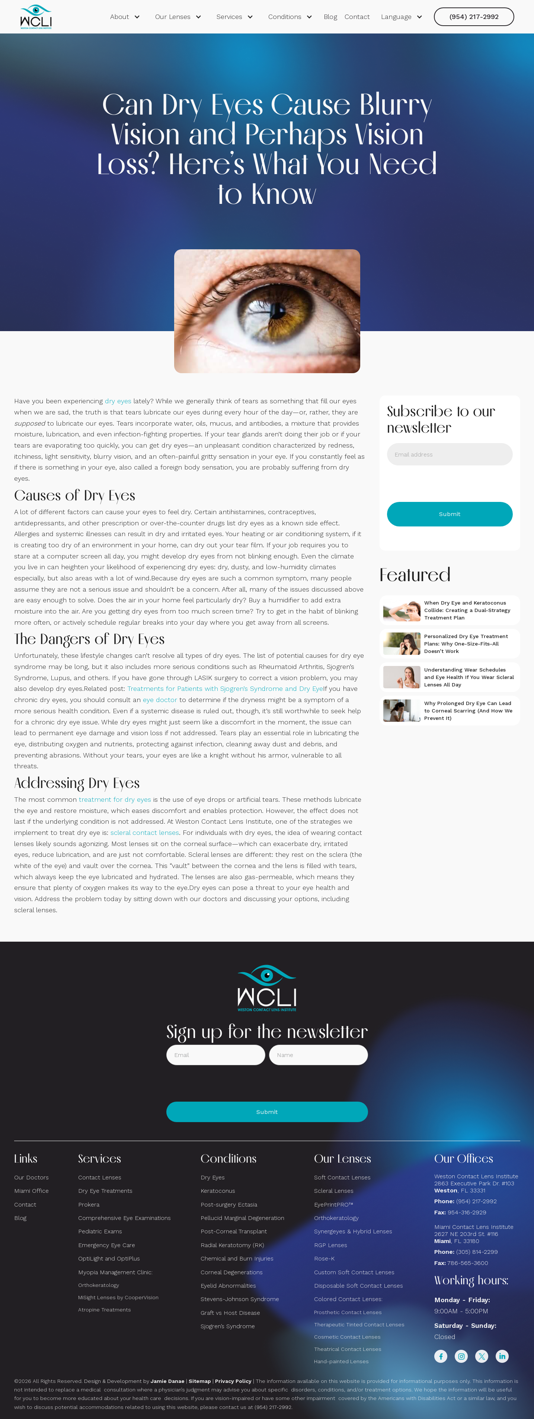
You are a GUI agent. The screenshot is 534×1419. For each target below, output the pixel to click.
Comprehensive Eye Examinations (124, 1217)
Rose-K (324, 1258)
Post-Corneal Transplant (234, 1231)
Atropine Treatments (104, 1310)
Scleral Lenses (334, 1190)
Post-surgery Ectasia (229, 1204)
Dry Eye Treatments (105, 1190)
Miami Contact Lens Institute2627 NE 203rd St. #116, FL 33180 (474, 1234)
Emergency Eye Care (106, 1245)
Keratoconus (218, 1190)
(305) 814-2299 (477, 1251)
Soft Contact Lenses (342, 1177)
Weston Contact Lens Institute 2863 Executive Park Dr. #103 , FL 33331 (477, 1183)
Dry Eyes (213, 1177)
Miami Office (31, 1190)
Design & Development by (134, 1381)
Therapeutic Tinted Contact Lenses (359, 1324)
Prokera (88, 1204)
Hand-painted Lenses (341, 1361)
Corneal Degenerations (232, 1272)
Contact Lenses (99, 1177)
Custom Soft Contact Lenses (354, 1272)
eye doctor (160, 700)
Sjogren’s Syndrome (228, 1326)
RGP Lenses (330, 1245)
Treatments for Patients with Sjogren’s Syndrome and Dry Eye (225, 688)
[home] (36, 17)
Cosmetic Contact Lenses (347, 1337)
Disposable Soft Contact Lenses (358, 1285)
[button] (125, 16)
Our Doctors (31, 1177)
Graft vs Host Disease (230, 1312)
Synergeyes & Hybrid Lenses (353, 1231)
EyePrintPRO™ (333, 1204)
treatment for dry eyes (115, 799)
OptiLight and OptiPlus (109, 1258)
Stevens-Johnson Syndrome (240, 1299)
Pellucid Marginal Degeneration (242, 1217)
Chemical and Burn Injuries (237, 1258)
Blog (330, 16)
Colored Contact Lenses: (348, 1299)
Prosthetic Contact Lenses (348, 1312)
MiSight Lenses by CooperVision (118, 1297)
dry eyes (118, 401)
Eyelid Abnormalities (228, 1285)
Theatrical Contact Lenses (347, 1349)
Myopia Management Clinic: (115, 1272)
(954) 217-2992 (474, 16)
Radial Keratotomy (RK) (232, 1245)
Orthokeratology (98, 1285)
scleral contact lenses (145, 832)
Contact (357, 16)
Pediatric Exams (100, 1231)
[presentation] (443, 483)
